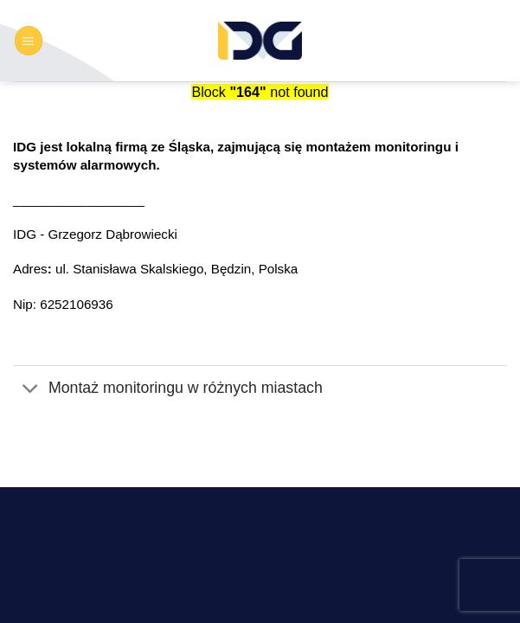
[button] (28, 40)
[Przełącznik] (30, 389)
